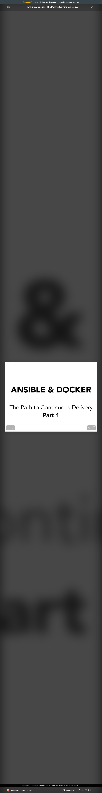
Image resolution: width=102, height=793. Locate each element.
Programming (68, 790)
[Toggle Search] (92, 7)
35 (81, 790)
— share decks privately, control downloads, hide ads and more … (51, 2)
